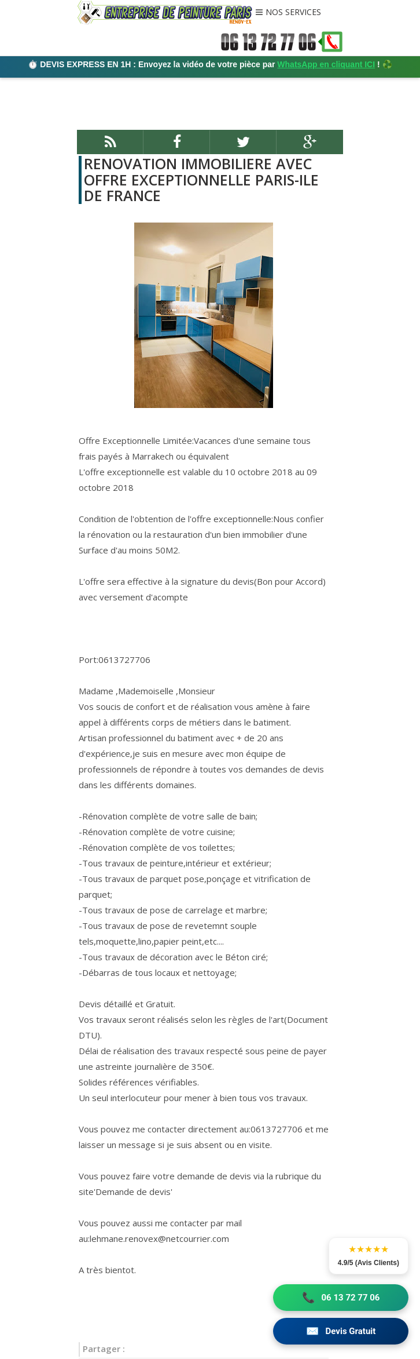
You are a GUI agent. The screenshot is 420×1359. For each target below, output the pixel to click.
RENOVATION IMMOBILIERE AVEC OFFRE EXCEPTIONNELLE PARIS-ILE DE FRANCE (201, 179)
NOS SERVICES (293, 13)
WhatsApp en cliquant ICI (326, 64)
